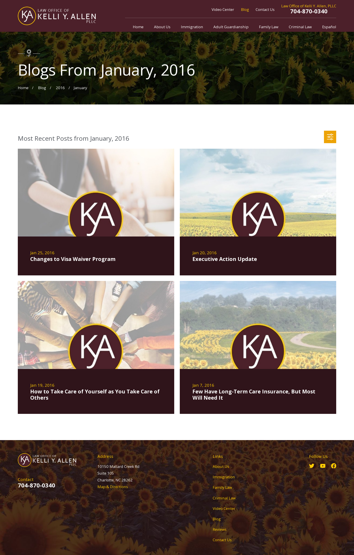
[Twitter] (311, 466)
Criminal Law (224, 498)
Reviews (220, 529)
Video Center (223, 9)
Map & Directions (112, 486)
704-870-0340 (309, 11)
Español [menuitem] (329, 26)
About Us (221, 466)
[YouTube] (323, 466)
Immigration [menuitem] (192, 26)
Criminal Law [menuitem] (300, 26)
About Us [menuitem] (162, 26)
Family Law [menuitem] (268, 26)
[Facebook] (333, 466)
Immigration (224, 476)
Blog (245, 9)
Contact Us (265, 9)
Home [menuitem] (138, 26)
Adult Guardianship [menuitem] (231, 26)
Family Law (222, 487)
